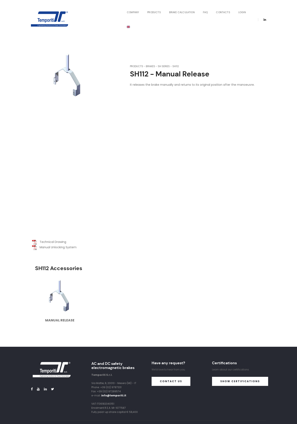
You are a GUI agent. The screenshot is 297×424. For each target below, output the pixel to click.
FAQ (197, 9)
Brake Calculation (174, 9)
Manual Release (59, 298)
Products (146, 9)
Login (234, 9)
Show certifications (240, 359)
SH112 (175, 45)
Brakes (150, 45)
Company (125, 9)
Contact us (171, 359)
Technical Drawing (49, 220)
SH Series (164, 45)
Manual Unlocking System (54, 226)
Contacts (215, 9)
